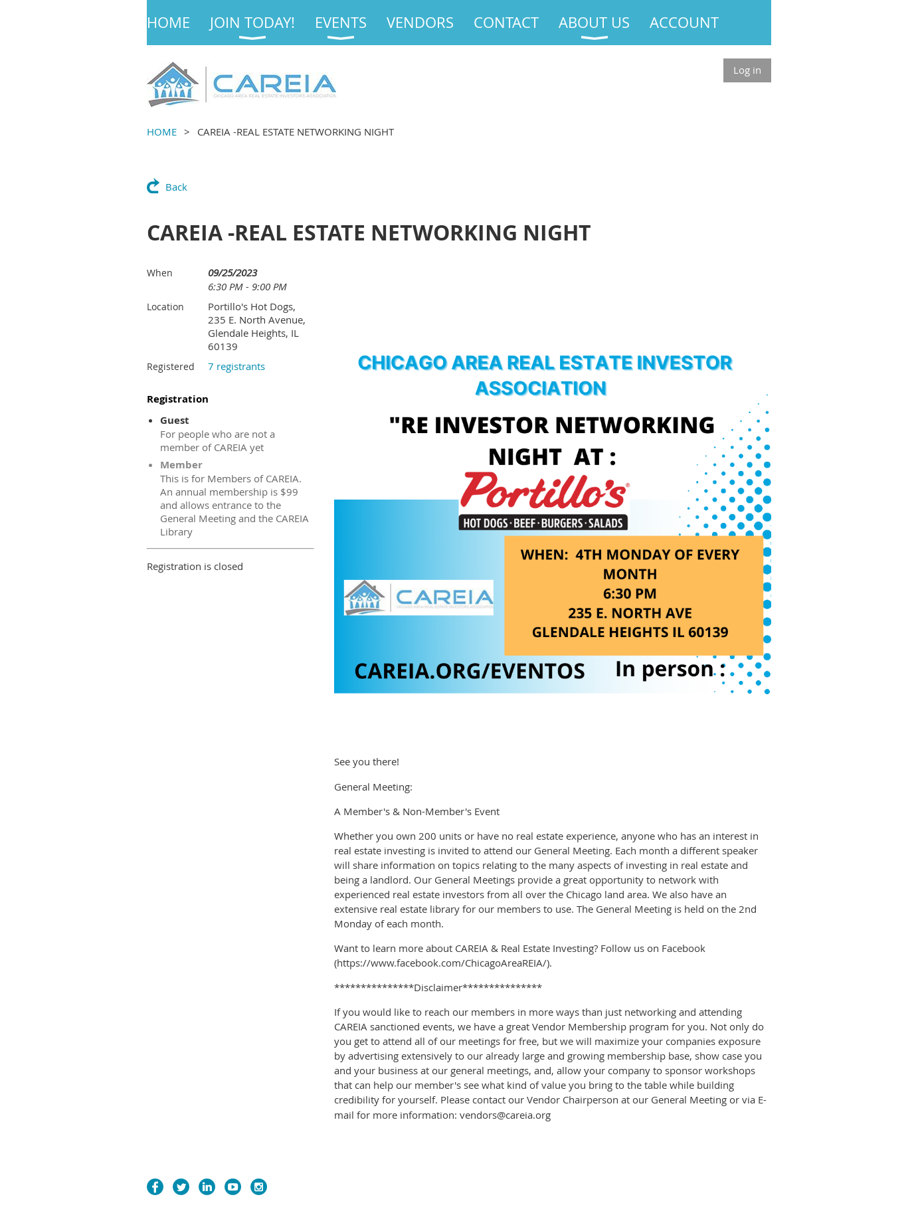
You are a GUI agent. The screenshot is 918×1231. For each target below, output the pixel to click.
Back (176, 186)
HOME (162, 131)
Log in (747, 69)
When (160, 272)
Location (165, 306)
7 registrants (236, 366)
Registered (171, 366)
